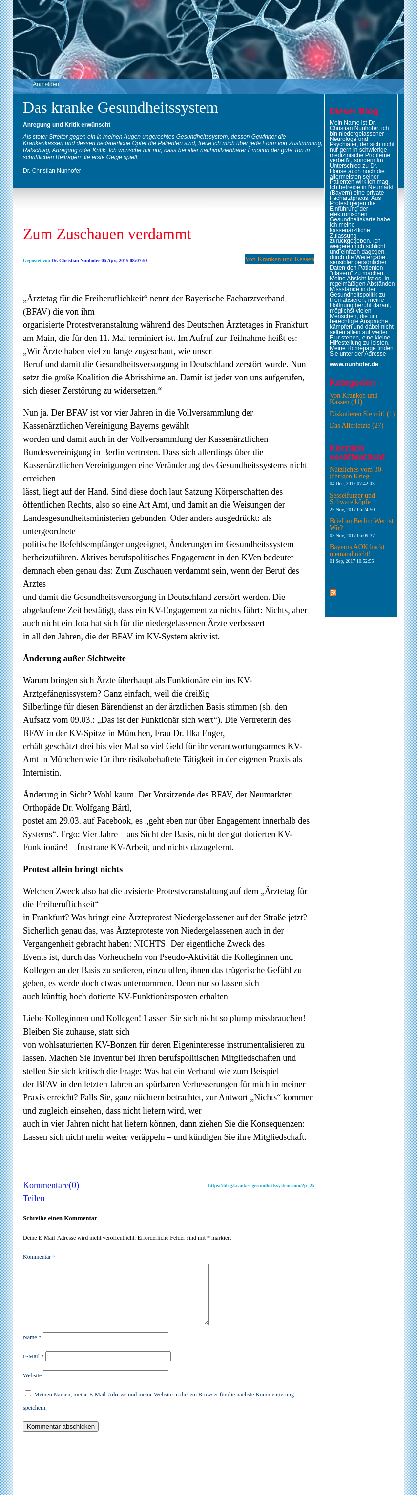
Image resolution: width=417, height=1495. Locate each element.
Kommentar (39, 1257)
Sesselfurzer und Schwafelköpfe (352, 502)
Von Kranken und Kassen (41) (354, 399)
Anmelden (46, 84)
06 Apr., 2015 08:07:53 (125, 260)
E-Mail (33, 1368)
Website (32, 1387)
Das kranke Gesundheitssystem (120, 107)
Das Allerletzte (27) (356, 425)
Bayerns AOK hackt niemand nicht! (357, 553)
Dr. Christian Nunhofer (75, 260)
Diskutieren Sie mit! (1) (362, 414)
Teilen (34, 1198)
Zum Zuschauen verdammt (107, 233)
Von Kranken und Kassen (279, 259)
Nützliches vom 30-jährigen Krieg (356, 476)
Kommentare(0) (51, 1185)
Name (32, 1349)
